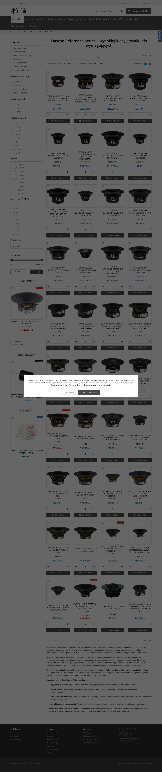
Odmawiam (69, 392)
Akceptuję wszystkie (88, 392)
